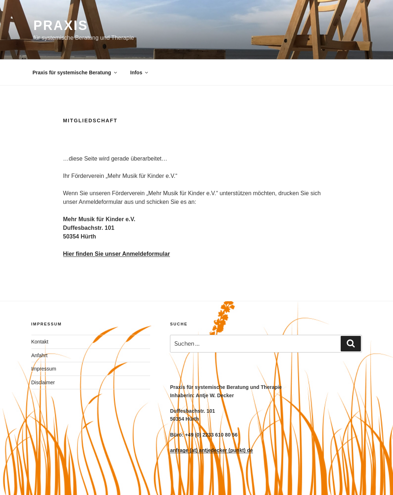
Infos (139, 72)
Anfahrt (39, 355)
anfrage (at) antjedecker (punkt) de (211, 450)
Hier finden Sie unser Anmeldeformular (116, 254)
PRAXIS (61, 25)
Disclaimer (43, 382)
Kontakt (39, 342)
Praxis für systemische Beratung (75, 72)
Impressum (43, 369)
